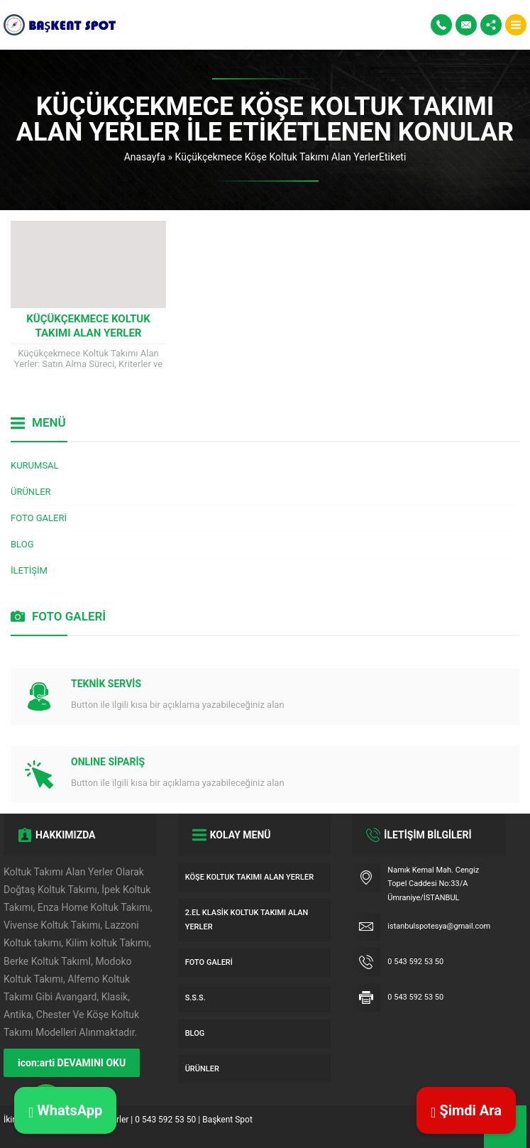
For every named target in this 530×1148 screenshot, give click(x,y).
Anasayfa (144, 157)
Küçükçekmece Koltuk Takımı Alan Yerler (88, 325)
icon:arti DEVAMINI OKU (72, 1062)
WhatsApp (65, 1110)
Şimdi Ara (466, 1110)
